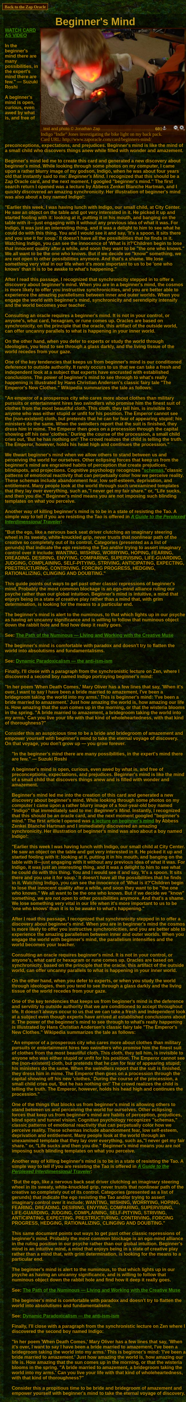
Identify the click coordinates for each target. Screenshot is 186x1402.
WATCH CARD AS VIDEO (20, 33)
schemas (154, 470)
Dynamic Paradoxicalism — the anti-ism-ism (64, 661)
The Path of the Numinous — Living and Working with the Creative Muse (94, 635)
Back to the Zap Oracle (25, 7)
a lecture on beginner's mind (123, 820)
